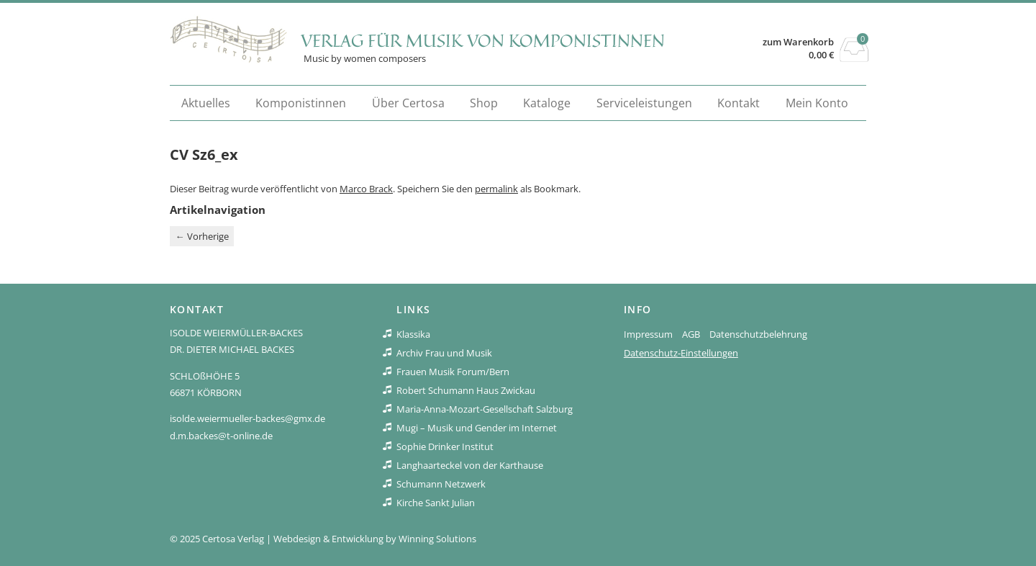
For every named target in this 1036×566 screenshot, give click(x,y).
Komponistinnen (300, 103)
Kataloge (547, 103)
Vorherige (202, 236)
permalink (496, 188)
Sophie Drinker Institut (445, 446)
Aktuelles (205, 103)
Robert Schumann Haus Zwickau (465, 390)
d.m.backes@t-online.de (221, 435)
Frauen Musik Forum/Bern (452, 371)
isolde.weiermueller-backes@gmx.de (247, 418)
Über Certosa (408, 103)
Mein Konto (817, 103)
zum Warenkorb (798, 42)
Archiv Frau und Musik (444, 352)
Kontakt (738, 103)
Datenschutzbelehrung (758, 334)
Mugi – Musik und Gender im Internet (476, 427)
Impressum (648, 334)
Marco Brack (366, 188)
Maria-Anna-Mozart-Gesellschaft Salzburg (484, 409)
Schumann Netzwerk (441, 483)
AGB (691, 334)
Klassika (413, 334)
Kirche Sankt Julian (435, 502)
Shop (484, 103)
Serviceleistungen (644, 103)
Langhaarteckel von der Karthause (469, 465)
